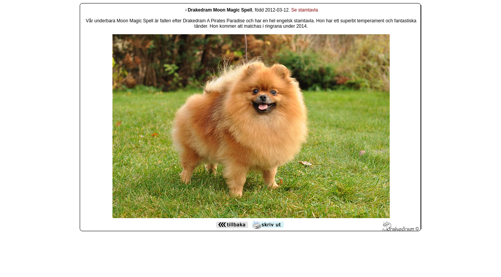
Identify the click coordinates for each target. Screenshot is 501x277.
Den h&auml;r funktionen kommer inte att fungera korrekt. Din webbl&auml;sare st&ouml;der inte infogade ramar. (251, 112)
